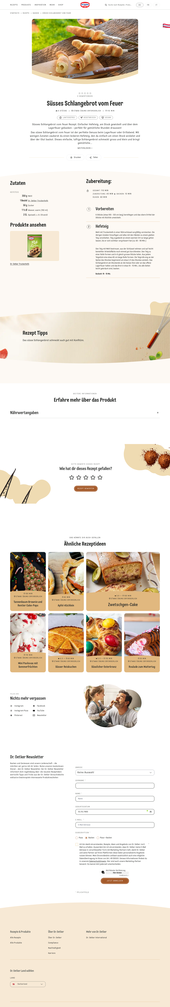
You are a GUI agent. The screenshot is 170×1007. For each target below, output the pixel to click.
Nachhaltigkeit (54, 948)
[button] (85, 89)
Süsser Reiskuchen (66, 642)
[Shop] (62, 5)
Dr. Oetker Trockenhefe (38, 201)
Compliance (53, 943)
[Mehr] (54, 5)
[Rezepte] (15, 5)
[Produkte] (27, 5)
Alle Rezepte (15, 938)
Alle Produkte (16, 943)
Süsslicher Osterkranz (104, 642)
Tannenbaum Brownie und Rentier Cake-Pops (28, 581)
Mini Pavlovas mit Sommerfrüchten (28, 642)
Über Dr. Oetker (55, 938)
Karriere (51, 953)
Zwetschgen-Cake (123, 581)
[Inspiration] (42, 5)
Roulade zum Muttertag (142, 642)
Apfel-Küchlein (66, 581)
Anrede (79, 767)
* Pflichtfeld (82, 892)
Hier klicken (117, 873)
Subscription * (82, 833)
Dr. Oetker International (96, 938)
